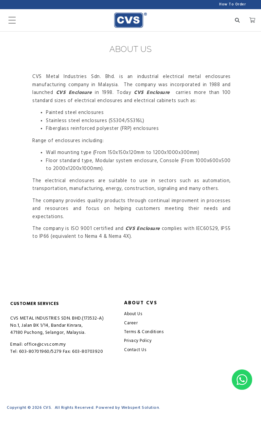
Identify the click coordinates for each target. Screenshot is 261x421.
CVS (47, 407)
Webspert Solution (140, 407)
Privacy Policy (138, 341)
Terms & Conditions (143, 332)
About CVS (140, 303)
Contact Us (135, 350)
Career (131, 323)
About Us (133, 314)
